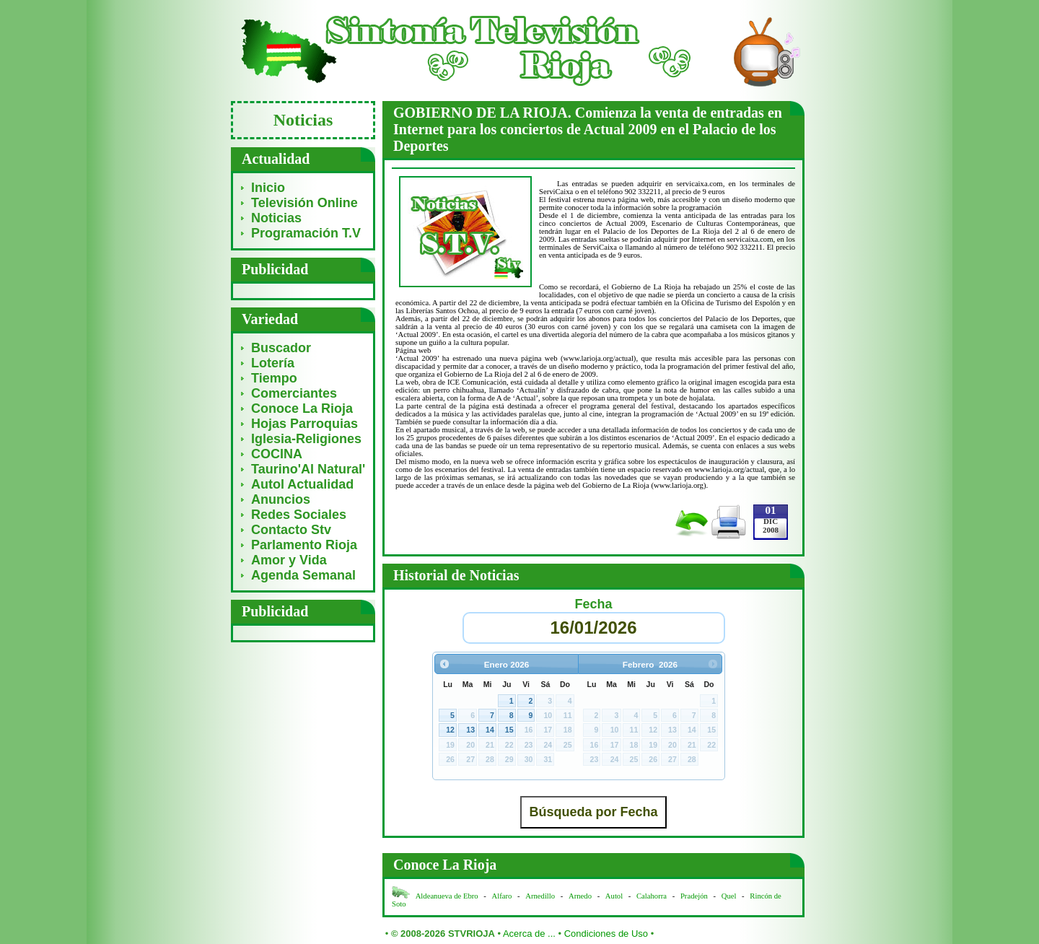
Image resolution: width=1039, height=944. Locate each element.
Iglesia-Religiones (306, 439)
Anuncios (280, 499)
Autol (615, 896)
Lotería (272, 363)
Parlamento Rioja (304, 545)
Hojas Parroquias (304, 423)
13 (470, 729)
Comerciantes (294, 393)
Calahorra (651, 896)
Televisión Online (304, 203)
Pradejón (694, 896)
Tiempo (274, 378)
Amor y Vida (289, 560)
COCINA (276, 454)
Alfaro (502, 896)
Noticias (276, 218)
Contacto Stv (291, 530)
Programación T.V (306, 233)
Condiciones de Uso (606, 933)
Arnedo (580, 896)
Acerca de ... (529, 933)
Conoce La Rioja (302, 408)
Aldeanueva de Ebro (447, 896)
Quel (729, 896)
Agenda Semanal (303, 575)
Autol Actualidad (302, 484)
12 (450, 729)
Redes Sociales (298, 514)
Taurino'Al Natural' (308, 469)
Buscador (281, 348)
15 (509, 729)
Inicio (268, 187)
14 (490, 729)
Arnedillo (540, 896)
